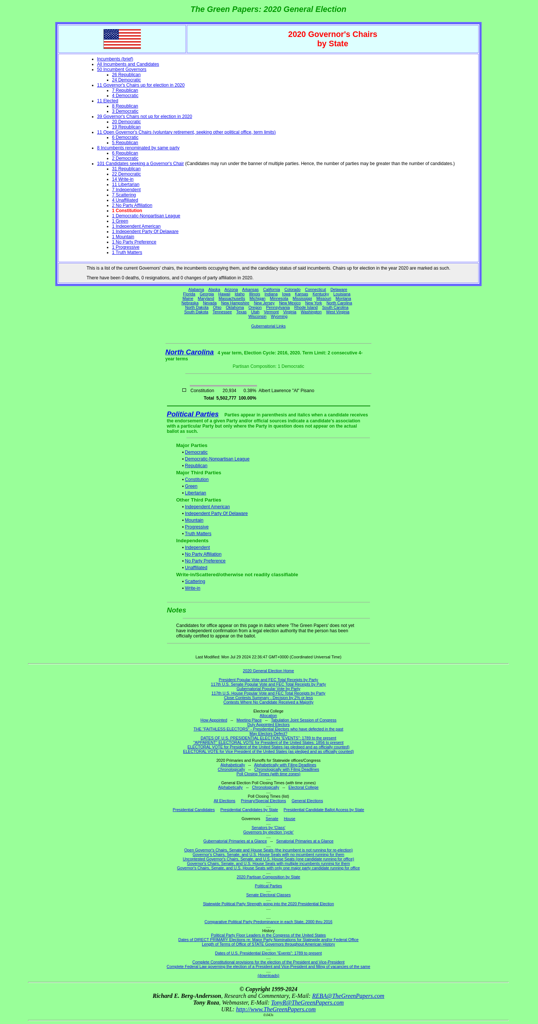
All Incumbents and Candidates (128, 64)
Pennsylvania (278, 307)
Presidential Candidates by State (249, 809)
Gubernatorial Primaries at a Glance (235, 841)
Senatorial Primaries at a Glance (304, 841)
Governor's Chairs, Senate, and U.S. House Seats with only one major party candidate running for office (268, 868)
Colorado (292, 289)
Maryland (206, 298)
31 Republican (126, 168)
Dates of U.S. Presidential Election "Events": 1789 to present (268, 953)
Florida (189, 294)
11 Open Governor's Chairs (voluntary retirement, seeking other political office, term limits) (186, 132)
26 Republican (126, 74)
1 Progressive (125, 247)
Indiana (271, 294)
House (290, 818)
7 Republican (125, 90)
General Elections (307, 800)
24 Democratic (126, 80)
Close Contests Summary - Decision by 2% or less (268, 697)
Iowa (286, 294)
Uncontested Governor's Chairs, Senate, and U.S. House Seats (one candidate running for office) (268, 859)
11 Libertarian (125, 184)
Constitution (196, 479)
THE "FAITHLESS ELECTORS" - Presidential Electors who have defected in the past (268, 729)
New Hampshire (235, 303)
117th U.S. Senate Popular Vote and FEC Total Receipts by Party (268, 684)
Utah (255, 312)
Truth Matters (198, 533)
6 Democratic (125, 137)
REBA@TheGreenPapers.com (348, 996)
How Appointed (213, 720)
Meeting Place (249, 720)
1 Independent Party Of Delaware (145, 231)
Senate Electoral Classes (268, 895)
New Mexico (290, 303)
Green (191, 486)
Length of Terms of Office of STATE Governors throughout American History (268, 944)
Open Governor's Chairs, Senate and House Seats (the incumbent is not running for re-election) (268, 850)
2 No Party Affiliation (132, 205)
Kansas (301, 294)
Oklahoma (235, 307)
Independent (197, 547)
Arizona (231, 289)
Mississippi (302, 298)
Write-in (192, 588)
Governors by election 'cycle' (268, 832)
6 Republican (125, 153)
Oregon (255, 307)
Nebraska (190, 303)
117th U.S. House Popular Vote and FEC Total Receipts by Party (268, 693)
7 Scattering (124, 195)
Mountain (194, 520)
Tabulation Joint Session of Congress (303, 720)
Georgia (207, 294)
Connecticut (315, 289)
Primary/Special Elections (263, 800)
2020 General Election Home (268, 670)
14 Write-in (123, 179)
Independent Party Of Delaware (216, 513)
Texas (241, 312)
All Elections (224, 800)
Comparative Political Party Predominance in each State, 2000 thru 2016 (268, 921)
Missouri (323, 298)
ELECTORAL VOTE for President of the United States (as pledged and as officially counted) (268, 747)
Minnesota (279, 298)
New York (313, 303)
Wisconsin (257, 316)
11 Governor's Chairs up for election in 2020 (141, 85)
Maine (187, 298)
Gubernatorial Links (268, 326)
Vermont (271, 312)
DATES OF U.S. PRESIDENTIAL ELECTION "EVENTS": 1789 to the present (268, 738)
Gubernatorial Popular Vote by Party (268, 688)
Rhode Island (306, 307)
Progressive (196, 527)
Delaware (338, 289)
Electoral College (303, 787)
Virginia (289, 312)
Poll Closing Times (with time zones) (268, 774)
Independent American (207, 506)
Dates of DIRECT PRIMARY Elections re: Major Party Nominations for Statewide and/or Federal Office (268, 939)
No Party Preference (205, 561)
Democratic (196, 452)
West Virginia (337, 312)
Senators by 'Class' (268, 827)
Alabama (196, 289)
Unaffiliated (196, 567)
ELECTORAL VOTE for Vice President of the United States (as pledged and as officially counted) (268, 751)
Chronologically (231, 769)
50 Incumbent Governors (121, 69)
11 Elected (107, 100)
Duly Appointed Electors (268, 724)
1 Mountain (123, 236)
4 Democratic (125, 95)
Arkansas (250, 289)
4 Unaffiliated (125, 200)
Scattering (195, 581)
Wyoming (279, 316)
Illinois (254, 294)
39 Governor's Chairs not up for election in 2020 (144, 116)
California (271, 289)
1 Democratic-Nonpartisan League (146, 215)
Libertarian (195, 493)
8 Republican (125, 106)
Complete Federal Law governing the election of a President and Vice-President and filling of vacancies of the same (268, 966)
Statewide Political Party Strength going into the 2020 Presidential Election (268, 904)
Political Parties (193, 414)
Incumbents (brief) (115, 59)
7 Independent (126, 189)
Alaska (214, 289)
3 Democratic (125, 111)
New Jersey (264, 303)
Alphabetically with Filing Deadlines (285, 765)
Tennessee (222, 312)
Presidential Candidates (194, 809)
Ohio (217, 307)
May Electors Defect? (268, 733)
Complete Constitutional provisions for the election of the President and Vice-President (268, 962)
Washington (311, 312)
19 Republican (126, 127)
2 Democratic (125, 158)
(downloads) (268, 975)
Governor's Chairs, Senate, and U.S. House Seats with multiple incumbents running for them (268, 863)
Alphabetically (232, 765)
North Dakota (196, 307)
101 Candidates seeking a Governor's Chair (140, 163)
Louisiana (341, 294)
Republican (196, 465)
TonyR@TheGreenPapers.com (307, 1002)
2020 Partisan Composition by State (268, 877)
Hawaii (224, 294)
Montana (343, 298)
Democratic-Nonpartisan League (217, 459)
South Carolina (335, 307)
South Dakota (196, 312)
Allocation (268, 715)
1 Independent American (136, 226)
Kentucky (321, 294)
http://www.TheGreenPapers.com (276, 1009)
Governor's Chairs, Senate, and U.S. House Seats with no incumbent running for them (268, 854)
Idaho (240, 294)
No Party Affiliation (203, 554)
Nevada (210, 303)
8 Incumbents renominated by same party (138, 148)
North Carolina (339, 303)
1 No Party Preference (134, 242)
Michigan (258, 298)
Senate (272, 818)
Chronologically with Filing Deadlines (286, 769)
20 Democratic (126, 121)
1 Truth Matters (127, 252)
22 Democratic (126, 174)
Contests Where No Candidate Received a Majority (268, 702)
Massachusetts (232, 298)
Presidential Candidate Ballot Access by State (324, 809)
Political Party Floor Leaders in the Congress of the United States (268, 935)
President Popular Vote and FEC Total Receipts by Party (268, 679)
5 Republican (125, 142)
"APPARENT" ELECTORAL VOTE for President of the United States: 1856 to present (269, 742)
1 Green (120, 221)
